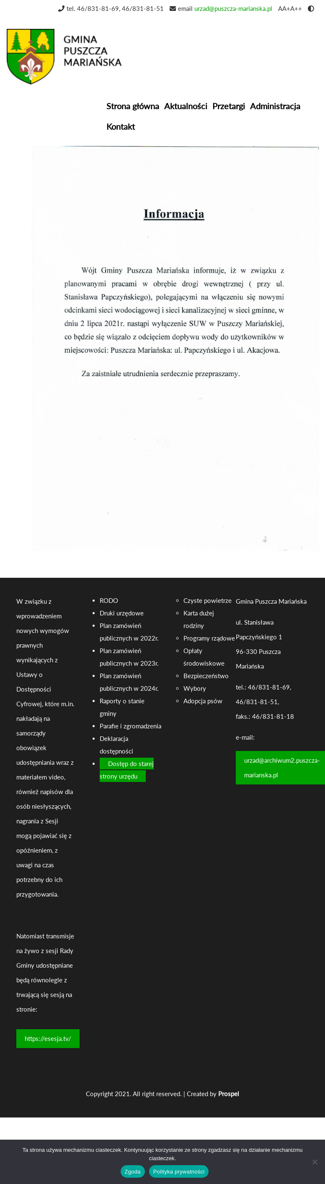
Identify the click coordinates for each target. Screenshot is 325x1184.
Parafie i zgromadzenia (130, 726)
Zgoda (133, 1172)
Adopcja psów (202, 701)
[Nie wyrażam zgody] (314, 1162)
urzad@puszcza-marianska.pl (233, 8)
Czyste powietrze (207, 600)
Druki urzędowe (122, 613)
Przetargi (228, 106)
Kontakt (120, 126)
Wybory (194, 688)
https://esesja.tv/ (48, 1038)
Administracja (275, 106)
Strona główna (132, 106)
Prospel (228, 1093)
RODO (109, 600)
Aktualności (185, 106)
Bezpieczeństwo (206, 675)
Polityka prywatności (179, 1172)
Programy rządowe (209, 638)
